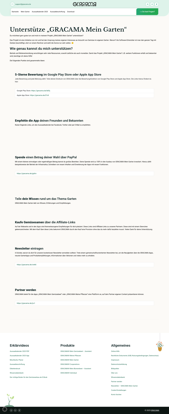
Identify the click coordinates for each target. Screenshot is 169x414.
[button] (4, 409)
